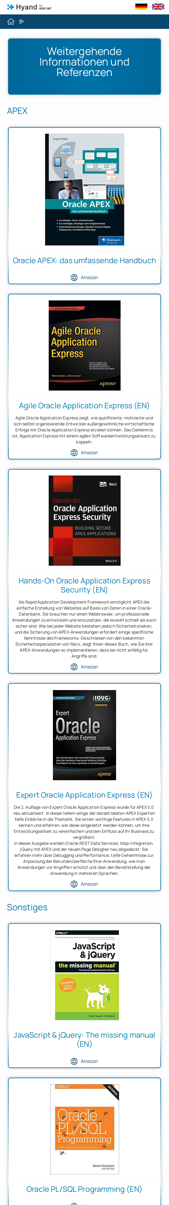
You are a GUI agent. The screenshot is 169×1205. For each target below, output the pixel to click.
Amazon (84, 278)
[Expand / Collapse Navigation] (21, 21)
